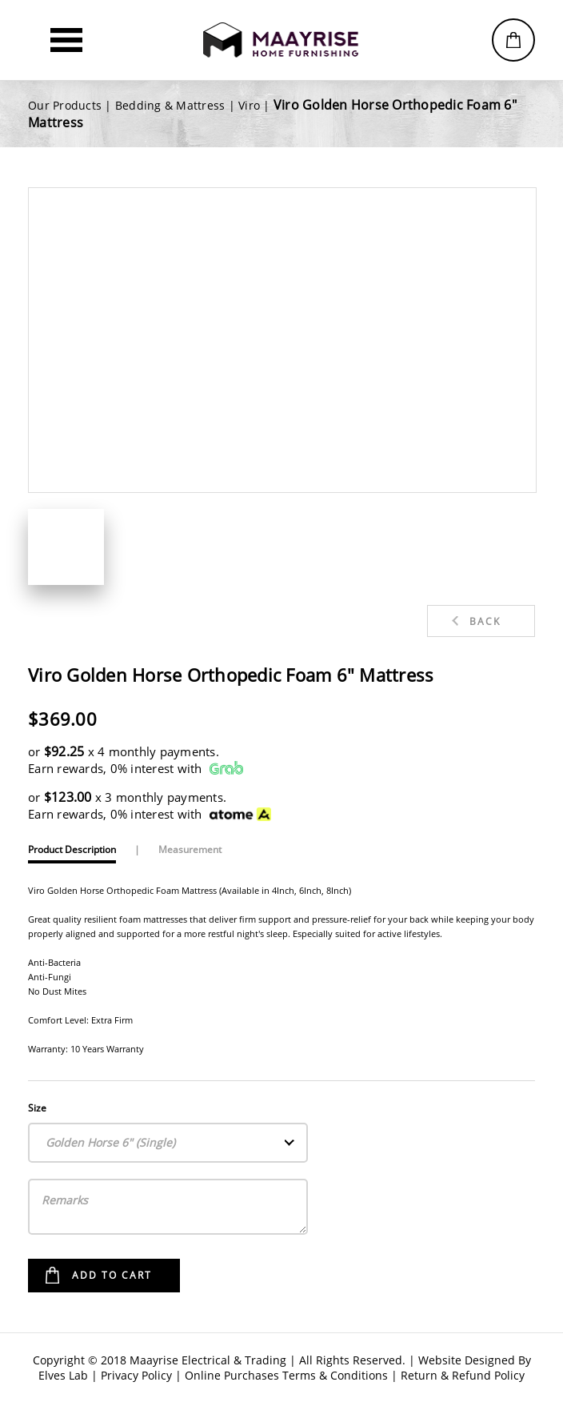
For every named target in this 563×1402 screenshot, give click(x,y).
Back (485, 621)
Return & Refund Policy (463, 1375)
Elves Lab (63, 1375)
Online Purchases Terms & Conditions (286, 1375)
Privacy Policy (136, 1375)
